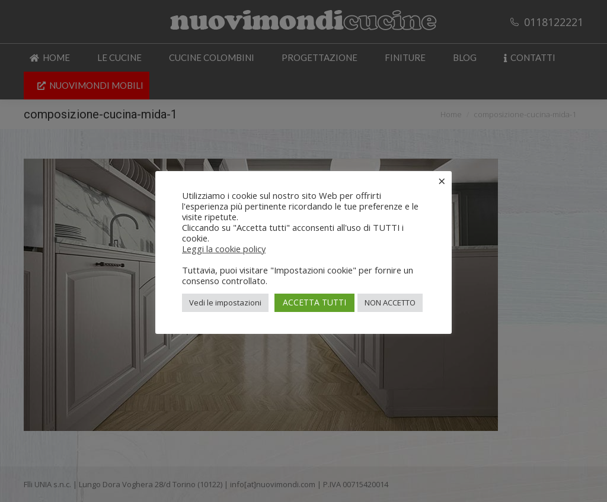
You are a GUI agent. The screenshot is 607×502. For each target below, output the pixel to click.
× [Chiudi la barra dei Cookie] (442, 180)
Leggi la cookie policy (224, 249)
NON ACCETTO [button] (390, 302)
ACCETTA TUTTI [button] (314, 302)
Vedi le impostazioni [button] (225, 302)
